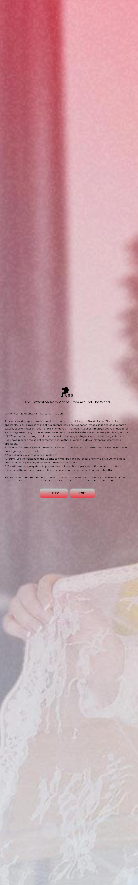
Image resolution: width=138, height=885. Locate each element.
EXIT (82, 493)
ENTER (54, 493)
